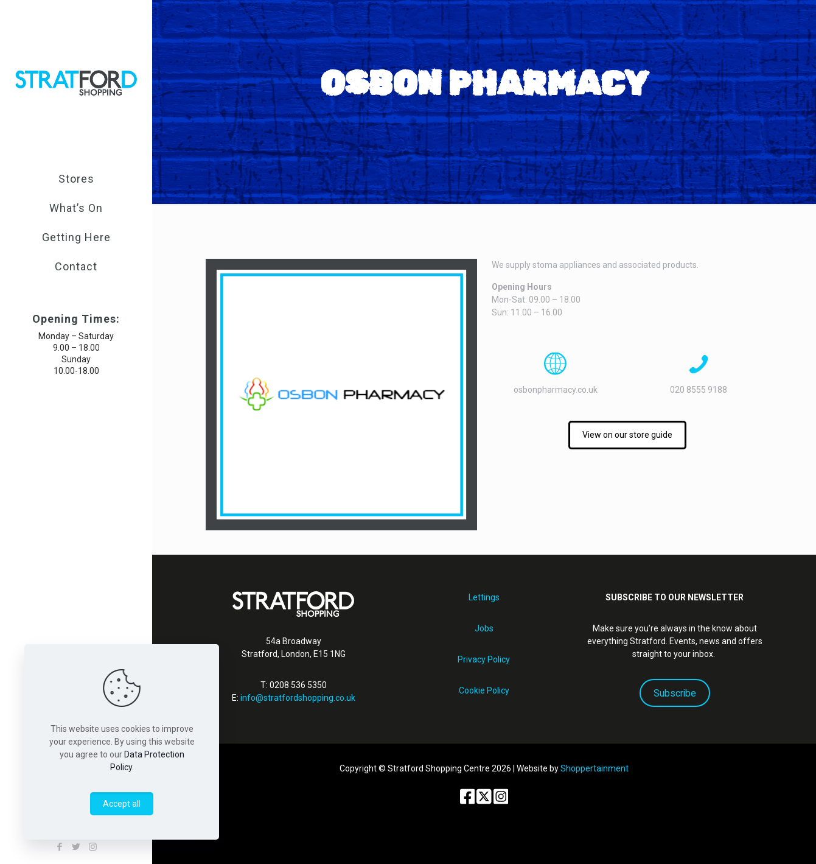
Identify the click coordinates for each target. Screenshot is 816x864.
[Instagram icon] (92, 846)
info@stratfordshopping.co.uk (297, 698)
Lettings (484, 597)
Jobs (484, 628)
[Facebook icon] (60, 846)
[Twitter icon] (76, 846)
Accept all (122, 804)
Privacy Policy (484, 659)
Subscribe (675, 693)
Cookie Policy (484, 690)
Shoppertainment (594, 768)
